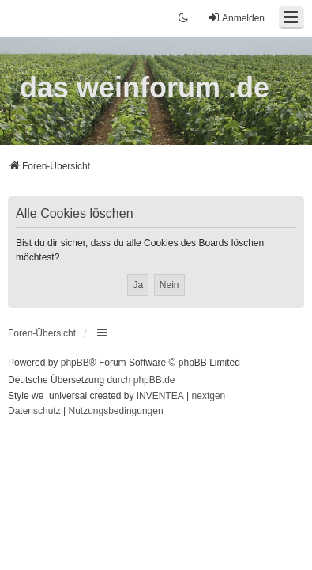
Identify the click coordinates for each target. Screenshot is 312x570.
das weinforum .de (144, 87)
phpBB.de (154, 380)
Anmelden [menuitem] (236, 18)
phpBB (75, 362)
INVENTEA (160, 395)
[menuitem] (34, 411)
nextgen (209, 395)
